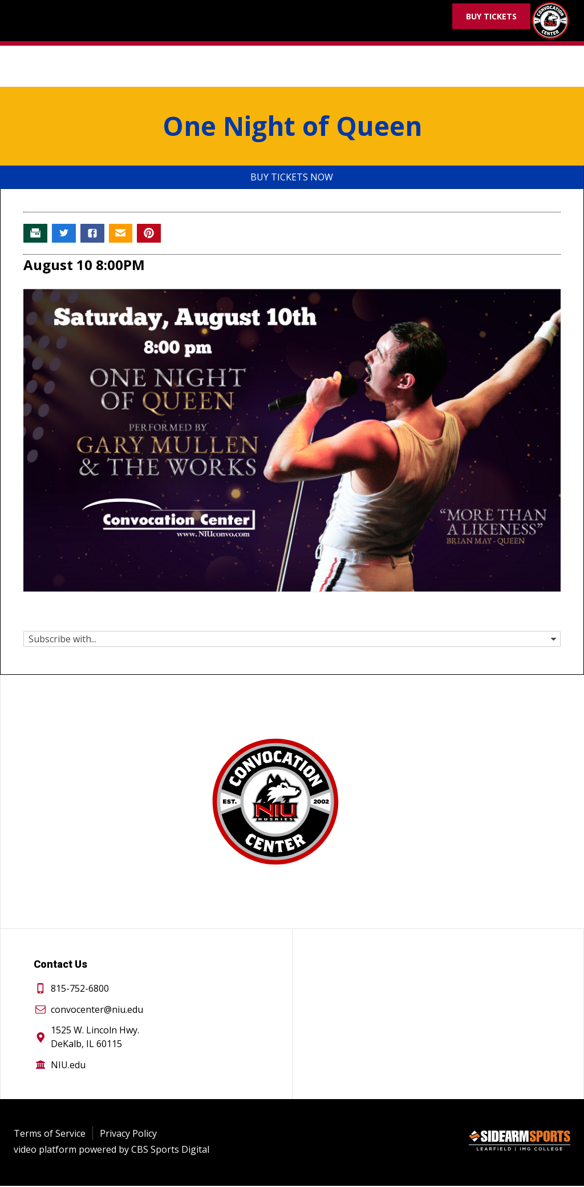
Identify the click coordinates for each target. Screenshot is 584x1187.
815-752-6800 (80, 989)
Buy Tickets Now (291, 177)
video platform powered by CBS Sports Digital (111, 1150)
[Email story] (124, 234)
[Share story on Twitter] (65, 234)
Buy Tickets (491, 16)
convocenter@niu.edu (97, 1010)
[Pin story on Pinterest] (154, 234)
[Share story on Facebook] (95, 234)
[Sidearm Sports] (519, 1144)
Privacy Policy (128, 1134)
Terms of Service (50, 1134)
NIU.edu (68, 1066)
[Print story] (35, 234)
